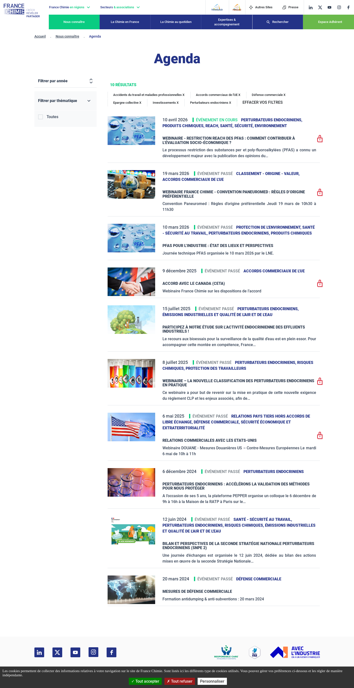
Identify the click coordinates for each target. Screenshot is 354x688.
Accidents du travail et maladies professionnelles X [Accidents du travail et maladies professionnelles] (148, 95)
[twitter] (321, 7)
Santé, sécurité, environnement (253, 125)
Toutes (52, 116)
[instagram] (340, 7)
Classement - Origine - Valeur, (268, 173)
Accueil (40, 36)
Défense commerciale (258, 579)
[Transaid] (217, 7)
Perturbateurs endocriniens (273, 471)
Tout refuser (179, 681)
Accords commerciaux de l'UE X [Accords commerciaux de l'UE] (218, 95)
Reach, (212, 125)
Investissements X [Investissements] (166, 102)
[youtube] (331, 7)
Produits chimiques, (183, 125)
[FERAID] (237, 7)
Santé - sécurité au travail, (262, 519)
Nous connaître (74, 22)
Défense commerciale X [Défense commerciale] (268, 95)
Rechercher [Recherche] (280, 22)
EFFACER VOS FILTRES (263, 102)
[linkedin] (310, 7)
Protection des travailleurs (216, 368)
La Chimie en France (125, 22)
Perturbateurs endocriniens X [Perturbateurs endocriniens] (210, 102)
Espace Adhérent (330, 22)
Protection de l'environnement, (269, 227)
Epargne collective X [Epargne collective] (127, 102)
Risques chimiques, (245, 525)
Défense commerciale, (217, 422)
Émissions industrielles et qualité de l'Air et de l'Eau (217, 314)
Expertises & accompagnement (226, 22)
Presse (290, 7)
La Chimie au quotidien (176, 22)
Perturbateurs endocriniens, (271, 120)
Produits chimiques (291, 233)
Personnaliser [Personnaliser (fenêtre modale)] (212, 681)
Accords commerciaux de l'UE (193, 179)
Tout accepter (145, 681)
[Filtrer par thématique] (65, 101)
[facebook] (350, 7)
